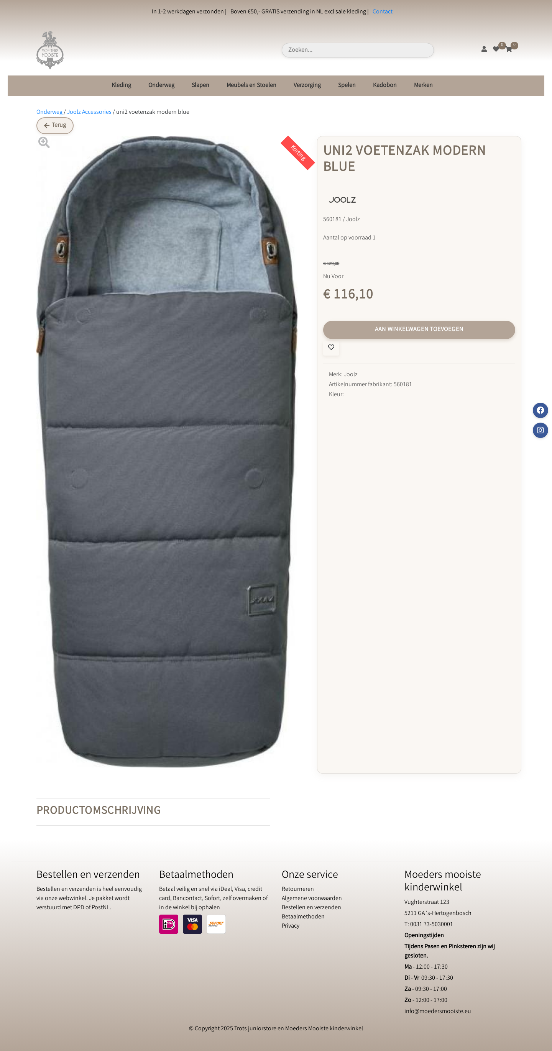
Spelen (347, 85)
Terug (55, 125)
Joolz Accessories (89, 112)
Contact (383, 12)
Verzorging (307, 85)
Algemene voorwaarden (312, 898)
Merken (423, 85)
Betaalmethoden (303, 917)
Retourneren (298, 889)
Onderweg (161, 85)
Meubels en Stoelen (251, 85)
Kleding (121, 85)
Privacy (290, 926)
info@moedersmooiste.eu (437, 1011)
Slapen (200, 85)
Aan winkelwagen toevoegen (419, 329)
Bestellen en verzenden (311, 907)
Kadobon (385, 85)
